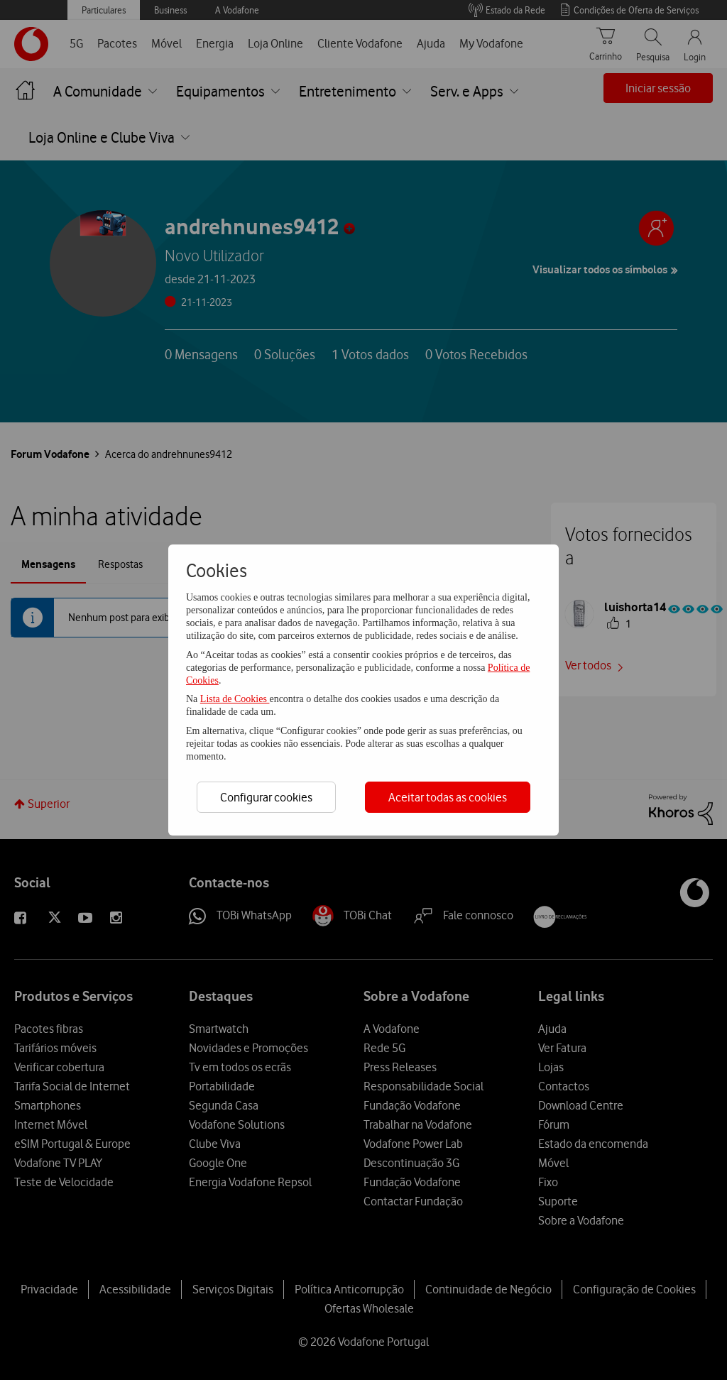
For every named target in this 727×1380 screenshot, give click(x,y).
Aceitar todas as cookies (447, 797)
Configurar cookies (266, 797)
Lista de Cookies (235, 699)
